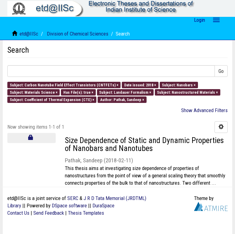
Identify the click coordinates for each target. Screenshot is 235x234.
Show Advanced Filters (204, 110)
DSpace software (69, 205)
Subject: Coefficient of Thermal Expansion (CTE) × (52, 99)
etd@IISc (29, 34)
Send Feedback (48, 213)
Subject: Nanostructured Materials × (187, 92)
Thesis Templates (86, 213)
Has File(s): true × (78, 92)
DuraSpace (103, 205)
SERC (72, 198)
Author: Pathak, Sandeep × (122, 99)
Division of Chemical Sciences (77, 34)
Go (221, 71)
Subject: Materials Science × (34, 92)
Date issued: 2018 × (140, 84)
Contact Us (18, 213)
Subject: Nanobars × (179, 84)
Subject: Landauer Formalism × (125, 92)
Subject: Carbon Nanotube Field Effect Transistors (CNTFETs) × (64, 84)
